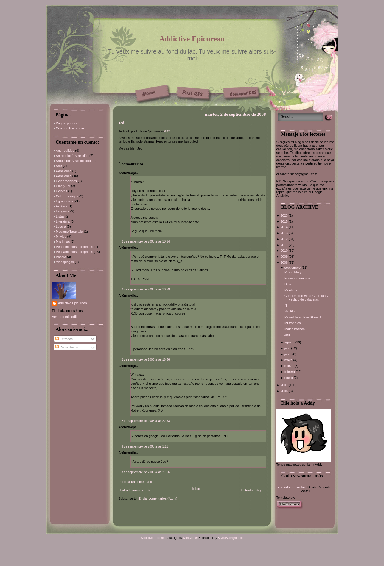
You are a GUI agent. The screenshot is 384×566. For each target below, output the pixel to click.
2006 (284, 391)
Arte (59, 166)
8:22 (167, 131)
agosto (289, 342)
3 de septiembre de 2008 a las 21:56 (146, 472)
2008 (284, 262)
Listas (60, 216)
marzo (289, 366)
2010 (284, 250)
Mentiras (290, 290)
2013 (284, 233)
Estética (62, 206)
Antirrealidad (65, 150)
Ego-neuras (64, 201)
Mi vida (61, 236)
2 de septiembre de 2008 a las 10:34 (146, 241)
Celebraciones (66, 181)
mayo (288, 360)
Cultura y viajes (67, 196)
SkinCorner (190, 538)
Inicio (196, 488)
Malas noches (294, 329)
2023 (284, 215)
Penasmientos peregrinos (74, 246)
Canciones (63, 176)
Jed (121, 123)
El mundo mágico (297, 278)
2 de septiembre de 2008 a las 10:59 (146, 289)
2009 (284, 256)
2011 (284, 245)
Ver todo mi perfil (64, 316)
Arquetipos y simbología (73, 160)
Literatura (63, 221)
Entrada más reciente (135, 490)
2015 (284, 221)
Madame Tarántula (69, 231)
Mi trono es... (294, 323)
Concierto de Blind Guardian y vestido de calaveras (306, 297)
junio (288, 354)
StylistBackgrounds (230, 538)
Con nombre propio (70, 128)
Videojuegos (65, 262)
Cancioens (63, 171)
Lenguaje (62, 211)
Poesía (61, 257)
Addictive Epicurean (192, 39)
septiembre (292, 267)
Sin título (290, 311)
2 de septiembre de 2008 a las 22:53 (146, 421)
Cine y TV (63, 186)
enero (289, 377)
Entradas (64, 339)
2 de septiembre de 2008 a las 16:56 (146, 359)
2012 (284, 239)
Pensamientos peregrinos (74, 252)
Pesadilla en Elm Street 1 (302, 317)
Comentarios (66, 347)
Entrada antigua (253, 490)
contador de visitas (292, 487)
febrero (290, 371)
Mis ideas (63, 241)
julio (287, 348)
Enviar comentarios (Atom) (158, 498)
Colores (61, 191)
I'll (285, 305)
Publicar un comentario (135, 482)
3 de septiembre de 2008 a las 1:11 (145, 446)
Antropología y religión (72, 155)
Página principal (67, 123)
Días (287, 284)
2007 (284, 385)
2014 (284, 227)
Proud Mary (292, 272)
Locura (61, 226)
